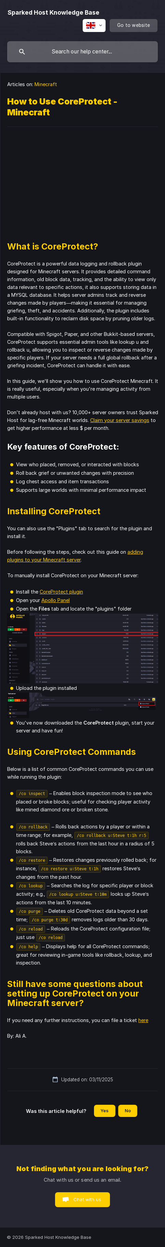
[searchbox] (82, 51)
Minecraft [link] (46, 84)
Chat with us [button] (87, 1199)
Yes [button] (104, 1110)
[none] (53, 12)
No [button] (128, 1110)
